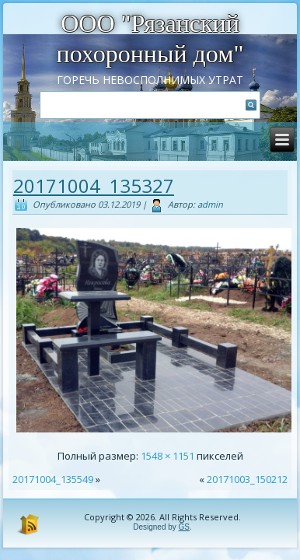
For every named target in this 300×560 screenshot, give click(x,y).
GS (184, 527)
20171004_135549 (52, 479)
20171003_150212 (247, 479)
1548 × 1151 (167, 456)
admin (210, 204)
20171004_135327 (93, 185)
